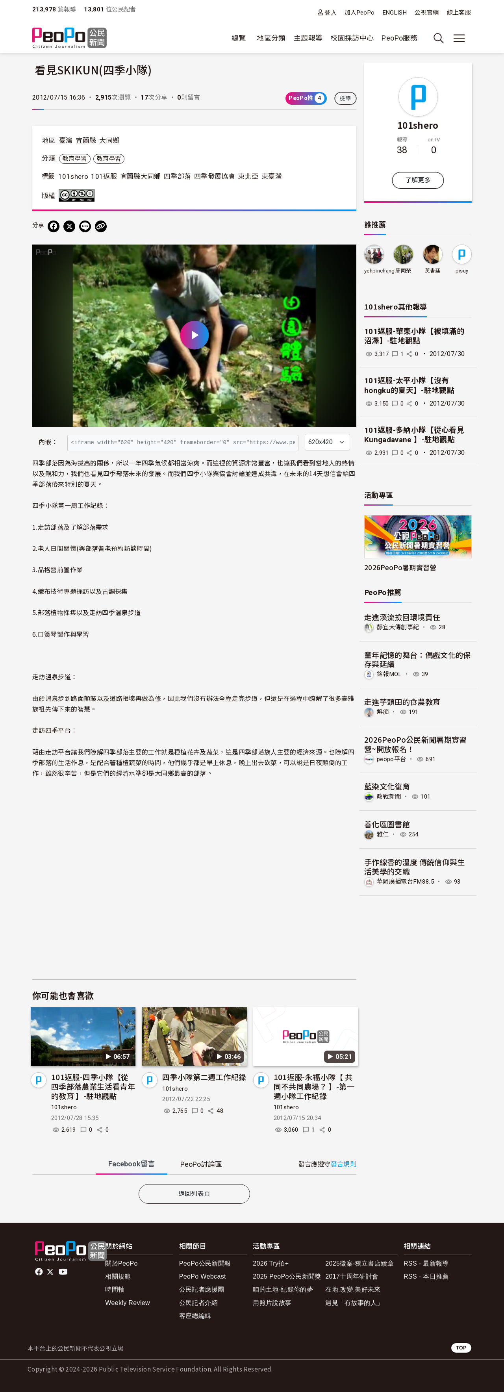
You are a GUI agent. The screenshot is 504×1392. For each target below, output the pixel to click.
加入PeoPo (360, 12)
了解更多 (418, 180)
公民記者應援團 (201, 1289)
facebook (39, 1272)
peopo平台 (392, 758)
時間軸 (114, 1289)
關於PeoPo (121, 1263)
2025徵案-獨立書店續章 (359, 1263)
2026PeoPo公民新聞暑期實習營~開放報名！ (415, 744)
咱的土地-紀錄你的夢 (283, 1289)
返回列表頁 (194, 1193)
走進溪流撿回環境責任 (402, 617)
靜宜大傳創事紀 (399, 627)
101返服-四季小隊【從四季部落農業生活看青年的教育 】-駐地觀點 (93, 1086)
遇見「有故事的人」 (354, 1302)
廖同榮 (403, 271)
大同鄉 (109, 141)
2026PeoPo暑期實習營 (400, 567)
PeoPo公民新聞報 (205, 1263)
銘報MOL (390, 674)
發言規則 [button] (343, 1164)
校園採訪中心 (352, 38)
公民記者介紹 (198, 1302)
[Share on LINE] (85, 226)
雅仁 (383, 833)
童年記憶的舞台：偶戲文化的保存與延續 (417, 659)
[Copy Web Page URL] (101, 226)
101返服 (104, 176)
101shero (73, 176)
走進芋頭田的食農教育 (402, 701)
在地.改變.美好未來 (353, 1289)
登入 (330, 12)
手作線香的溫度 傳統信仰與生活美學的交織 (414, 866)
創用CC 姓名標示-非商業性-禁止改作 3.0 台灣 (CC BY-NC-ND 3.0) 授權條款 (78, 195)
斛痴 (383, 711)
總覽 (239, 38)
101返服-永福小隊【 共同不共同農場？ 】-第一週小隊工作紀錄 (314, 1086)
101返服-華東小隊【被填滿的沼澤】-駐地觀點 (414, 336)
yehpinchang (379, 271)
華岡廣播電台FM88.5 (407, 880)
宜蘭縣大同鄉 (140, 176)
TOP (461, 1348)
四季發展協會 (214, 176)
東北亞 (248, 176)
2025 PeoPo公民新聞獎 (287, 1276)
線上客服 (459, 12)
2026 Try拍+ (271, 1263)
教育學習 (75, 158)
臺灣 (66, 141)
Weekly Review (127, 1302)
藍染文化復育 (387, 785)
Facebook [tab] (131, 1164)
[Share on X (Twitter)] (69, 226)
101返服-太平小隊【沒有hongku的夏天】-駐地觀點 (409, 385)
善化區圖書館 (387, 823)
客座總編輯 (195, 1315)
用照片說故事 (272, 1302)
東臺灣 (271, 176)
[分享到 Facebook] (53, 226)
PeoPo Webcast (202, 1276)
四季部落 (177, 176)
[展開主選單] (459, 38)
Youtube (64, 1272)
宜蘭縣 (86, 141)
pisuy (461, 271)
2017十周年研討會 (351, 1276)
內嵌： (48, 442)
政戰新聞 (389, 796)
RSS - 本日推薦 (426, 1276)
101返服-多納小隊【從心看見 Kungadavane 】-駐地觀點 (414, 435)
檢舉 (345, 98)
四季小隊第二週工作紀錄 (204, 1076)
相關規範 (118, 1276)
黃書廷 (433, 271)
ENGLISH (395, 12)
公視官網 (427, 12)
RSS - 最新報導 (426, 1263)
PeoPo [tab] (201, 1164)
